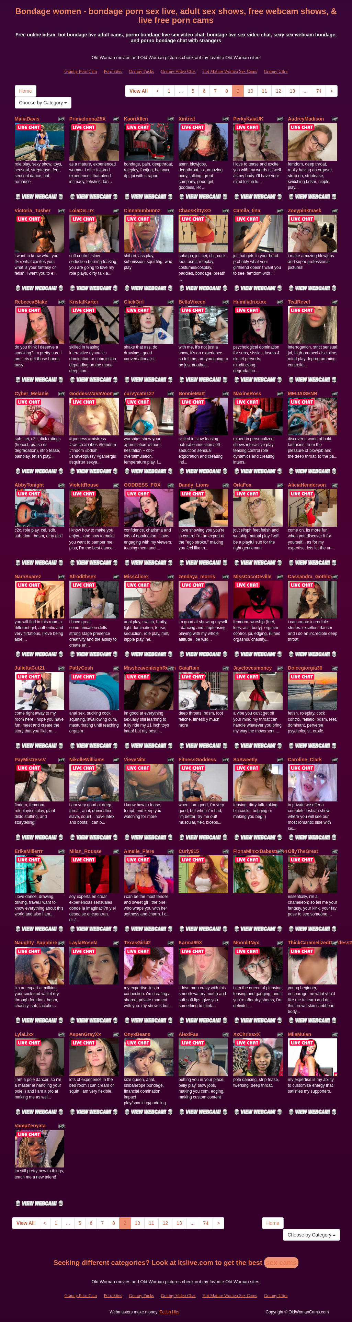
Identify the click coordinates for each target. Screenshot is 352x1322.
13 (292, 91)
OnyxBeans (137, 1034)
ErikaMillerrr (29, 851)
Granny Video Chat (178, 71)
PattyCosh (81, 668)
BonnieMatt (192, 393)
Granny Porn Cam (81, 71)
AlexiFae (188, 1034)
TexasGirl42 (137, 942)
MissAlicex (136, 576)
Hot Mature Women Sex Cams (229, 71)
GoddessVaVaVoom (91, 393)
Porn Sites (113, 71)
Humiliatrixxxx (249, 302)
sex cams (281, 1262)
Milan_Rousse (85, 851)
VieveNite (135, 759)
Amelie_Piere (139, 851)
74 (319, 91)
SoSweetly (245, 759)
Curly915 (189, 851)
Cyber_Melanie (32, 393)
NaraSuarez (28, 576)
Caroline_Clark (305, 759)
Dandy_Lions (194, 485)
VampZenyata (30, 1125)
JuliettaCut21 (30, 668)
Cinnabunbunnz (142, 210)
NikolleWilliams (87, 759)
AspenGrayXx (85, 1034)
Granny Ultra (275, 71)
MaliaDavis (27, 119)
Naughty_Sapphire (36, 942)
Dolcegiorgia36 (305, 668)
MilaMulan (299, 1034)
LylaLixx (24, 1034)
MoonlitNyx (246, 942)
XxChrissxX (246, 1034)
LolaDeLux (81, 210)
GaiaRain (189, 668)
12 (278, 91)
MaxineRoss (247, 393)
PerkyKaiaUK (248, 119)
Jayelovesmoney (252, 668)
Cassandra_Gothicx (310, 576)
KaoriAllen (136, 119)
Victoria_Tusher (33, 210)
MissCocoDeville (252, 576)
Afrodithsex (82, 576)
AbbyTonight (29, 485)
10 (250, 91)
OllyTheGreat (303, 851)
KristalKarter (84, 302)
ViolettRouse (84, 485)
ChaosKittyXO (195, 210)
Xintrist (187, 119)
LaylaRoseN (83, 942)
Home (25, 91)
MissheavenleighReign (150, 668)
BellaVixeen (192, 302)
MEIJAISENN (302, 393)
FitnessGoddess (197, 759)
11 (264, 91)
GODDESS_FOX (142, 485)
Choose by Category (43, 102)
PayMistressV (30, 759)
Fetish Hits (169, 1312)
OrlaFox (242, 485)
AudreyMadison (306, 119)
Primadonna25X (87, 119)
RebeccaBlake (31, 302)
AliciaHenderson (307, 485)
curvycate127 (139, 393)
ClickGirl (134, 302)
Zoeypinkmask (304, 210)
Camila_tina (246, 210)
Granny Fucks (141, 71)
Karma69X (190, 942)
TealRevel (299, 302)
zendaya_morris (197, 576)
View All (138, 91)
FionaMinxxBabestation (260, 851)
